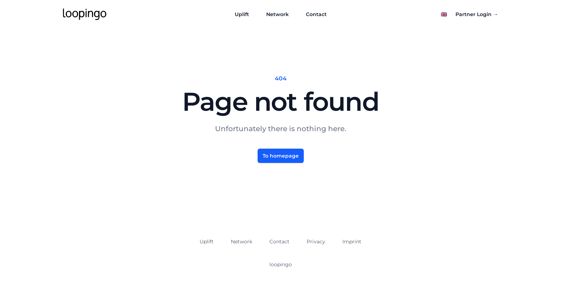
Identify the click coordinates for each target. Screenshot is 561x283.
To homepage (281, 156)
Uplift (242, 14)
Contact (316, 14)
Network (277, 14)
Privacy (316, 241)
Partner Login (476, 14)
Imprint (351, 241)
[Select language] (444, 14)
